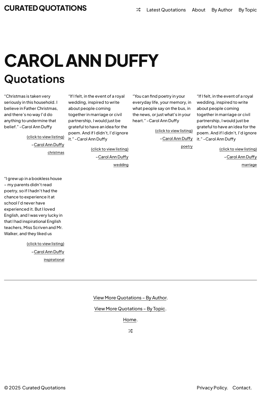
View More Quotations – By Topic (129, 308)
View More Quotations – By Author (129, 297)
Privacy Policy (212, 387)
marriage (249, 164)
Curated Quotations (45, 7)
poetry (187, 146)
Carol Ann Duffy (49, 144)
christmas (56, 152)
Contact (241, 387)
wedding (120, 164)
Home (129, 319)
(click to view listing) (45, 136)
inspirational (54, 259)
